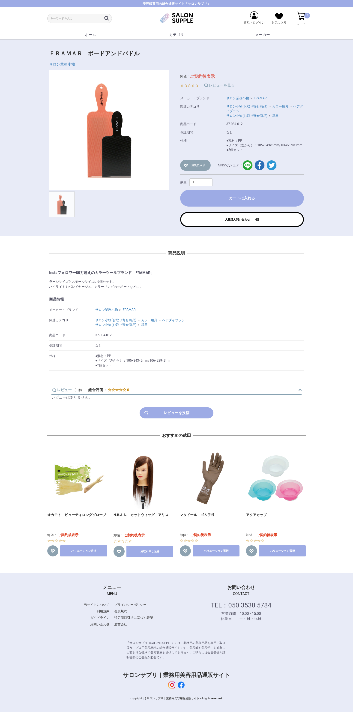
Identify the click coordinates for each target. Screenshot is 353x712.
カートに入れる (242, 198)
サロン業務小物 (62, 64)
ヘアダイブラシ (173, 320)
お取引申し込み (150, 551)
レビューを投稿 (176, 413)
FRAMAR (260, 98)
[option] (109, 130)
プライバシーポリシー (130, 605)
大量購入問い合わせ (237, 219)
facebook (259, 165)
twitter (271, 165)
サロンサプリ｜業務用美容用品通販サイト (176, 675)
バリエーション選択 (83, 551)
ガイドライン (100, 617)
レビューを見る (222, 85)
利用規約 (103, 611)
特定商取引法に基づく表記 (133, 617)
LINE (247, 165)
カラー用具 (280, 106)
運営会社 (120, 624)
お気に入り (198, 165)
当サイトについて (97, 605)
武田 (275, 115)
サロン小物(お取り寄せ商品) (246, 106)
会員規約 (120, 611)
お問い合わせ (100, 624)
